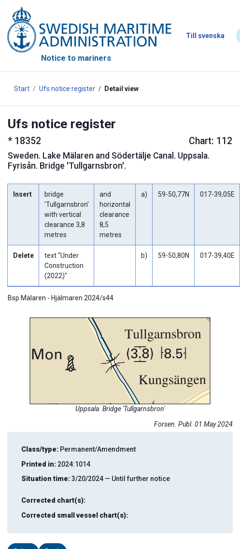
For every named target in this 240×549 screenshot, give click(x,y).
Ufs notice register (67, 89)
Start (21, 89)
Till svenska (205, 36)
